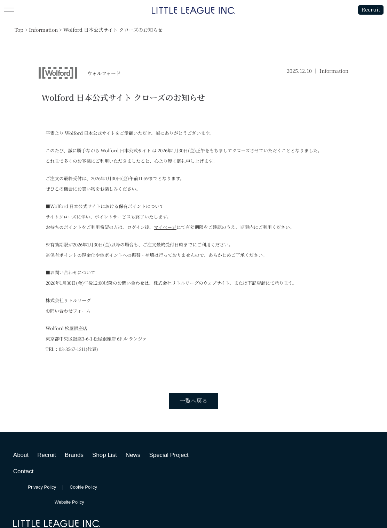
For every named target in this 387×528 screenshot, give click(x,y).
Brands (74, 455)
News (133, 455)
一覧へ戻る (193, 401)
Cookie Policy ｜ (90, 487)
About (21, 455)
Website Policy (69, 502)
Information (333, 70)
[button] (48, 10)
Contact (23, 471)
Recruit (370, 9)
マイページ (165, 227)
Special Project (168, 455)
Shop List (104, 455)
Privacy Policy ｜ (49, 487)
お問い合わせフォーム (68, 310)
